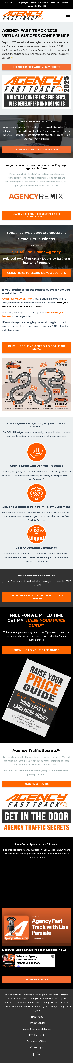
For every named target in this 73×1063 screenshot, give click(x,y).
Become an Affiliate (36, 1041)
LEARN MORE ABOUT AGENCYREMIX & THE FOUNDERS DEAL (36, 215)
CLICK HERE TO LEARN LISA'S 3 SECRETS (36, 272)
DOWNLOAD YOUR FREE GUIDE (36, 650)
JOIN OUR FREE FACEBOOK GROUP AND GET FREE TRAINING (36, 597)
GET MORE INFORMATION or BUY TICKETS (36, 67)
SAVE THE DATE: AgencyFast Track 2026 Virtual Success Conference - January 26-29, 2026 (36, 4)
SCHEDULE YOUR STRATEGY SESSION (36, 149)
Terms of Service (36, 1022)
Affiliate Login (36, 1047)
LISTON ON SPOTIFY (36, 979)
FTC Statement (36, 1035)
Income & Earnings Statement (36, 1028)
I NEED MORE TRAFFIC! (36, 784)
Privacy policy (36, 1016)
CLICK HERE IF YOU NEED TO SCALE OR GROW (36, 347)
